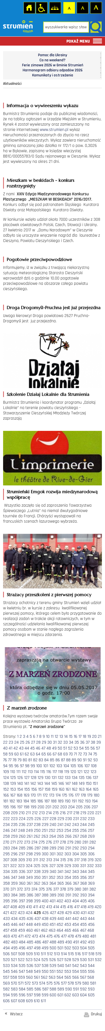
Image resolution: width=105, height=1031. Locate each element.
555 (83, 971)
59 (11, 754)
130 (47, 778)
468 (90, 930)
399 (37, 901)
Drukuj (96, 1014)
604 (83, 995)
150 (89, 783)
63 (32, 754)
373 (27, 889)
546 (14, 971)
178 (83, 795)
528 (67, 960)
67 (55, 754)
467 (83, 930)
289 (53, 848)
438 (45, 919)
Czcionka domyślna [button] (69, 7)
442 (75, 919)
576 (57, 983)
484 (22, 942)
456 (91, 924)
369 (91, 883)
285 (22, 848)
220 (90, 813)
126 (20, 778)
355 (75, 877)
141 (26, 783)
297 (22, 854)
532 (98, 960)
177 (77, 795)
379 (70, 889)
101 (45, 766)
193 (88, 801)
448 (29, 924)
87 (63, 760)
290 (60, 848)
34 (71, 742)
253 (60, 830)
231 (76, 819)
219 (83, 813)
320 (98, 860)
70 (71, 754)
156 (34, 789)
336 (22, 872)
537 (37, 966)
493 (91, 942)
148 (75, 783)
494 (6, 948)
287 (37, 848)
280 (77, 842)
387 (37, 895)
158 (47, 789)
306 (91, 854)
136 (89, 778)
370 (6, 889)
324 (29, 866)
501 (60, 948)
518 (91, 954)
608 (21, 1001)
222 (6, 819)
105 (73, 766)
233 (91, 819)
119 (66, 772)
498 (37, 948)
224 (22, 819)
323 (21, 866)
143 (40, 783)
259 (14, 836)
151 (95, 783)
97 (22, 766)
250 (37, 830)
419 (91, 907)
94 (5, 766)
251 (45, 830)
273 (27, 842)
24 (16, 742)
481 (93, 936)
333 (98, 866)
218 (76, 813)
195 (6, 807)
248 (21, 830)
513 (57, 954)
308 (13, 860)
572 (28, 983)
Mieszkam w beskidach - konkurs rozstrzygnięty (40, 183)
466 (75, 930)
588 (53, 989)
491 (76, 942)
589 (60, 989)
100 (39, 766)
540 (60, 966)
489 (60, 942)
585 (30, 989)
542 (75, 966)
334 (6, 872)
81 (30, 760)
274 (34, 842)
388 (45, 895)
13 (61, 736)
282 (92, 842)
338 (37, 872)
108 (94, 766)
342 (67, 872)
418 (84, 907)
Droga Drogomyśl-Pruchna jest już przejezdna (54, 307)
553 (67, 971)
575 (49, 983)
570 (14, 983)
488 (53, 942)
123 (93, 772)
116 (48, 772)
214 (49, 813)
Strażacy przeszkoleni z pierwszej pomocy (49, 594)
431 (84, 913)
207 (95, 807)
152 (6, 789)
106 (80, 766)
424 (29, 913)
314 (56, 860)
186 (40, 801)
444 (91, 919)
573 (35, 983)
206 (87, 807)
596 (22, 995)
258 (6, 836)
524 (37, 960)
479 (78, 936)
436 (30, 919)
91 (85, 760)
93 (95, 760)
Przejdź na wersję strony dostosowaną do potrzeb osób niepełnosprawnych (41, 7)
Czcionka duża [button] (96, 7)
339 (45, 872)
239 (45, 825)
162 (75, 789)
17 (79, 736)
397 (22, 901)
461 (37, 930)
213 (42, 813)
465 (67, 930)
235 (14, 825)
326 (44, 866)
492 (83, 942)
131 (54, 778)
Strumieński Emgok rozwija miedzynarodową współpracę (52, 494)
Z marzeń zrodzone (27, 708)
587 (45, 989)
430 (76, 913)
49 (54, 748)
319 (91, 860)
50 (60, 748)
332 (90, 866)
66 (49, 754)
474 (42, 936)
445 (6, 924)
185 (33, 801)
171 (39, 795)
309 (21, 860)
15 (71, 736)
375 (42, 889)
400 (45, 901)
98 (27, 766)
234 (6, 825)
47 (43, 748)
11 (52, 736)
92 (90, 760)
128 (33, 778)
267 (76, 836)
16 (75, 736)
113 (30, 772)
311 (35, 860)
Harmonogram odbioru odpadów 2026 (53, 70)
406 (91, 901)
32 (60, 742)
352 (52, 877)
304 (75, 854)
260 (22, 836)
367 (76, 883)
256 (83, 830)
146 (61, 783)
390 (60, 895)
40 (5, 748)
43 (21, 748)
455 (83, 924)
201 (48, 807)
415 (63, 907)
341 (60, 872)
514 (64, 954)
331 (83, 866)
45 (32, 748)
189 (61, 801)
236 (22, 825)
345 (91, 872)
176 (71, 795)
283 (6, 848)
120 (73, 772)
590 (68, 989)
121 (79, 772)
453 (67, 924)
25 (22, 742)
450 (45, 924)
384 (14, 895)
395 (6, 901)
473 (35, 936)
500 (53, 948)
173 (51, 795)
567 (83, 977)
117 (54, 772)
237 (30, 825)
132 (61, 778)
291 (68, 848)
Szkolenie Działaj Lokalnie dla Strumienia (48, 394)
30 (49, 742)
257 (91, 830)
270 (6, 842)
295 (6, 854)
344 (83, 872)
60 (16, 754)
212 (35, 813)
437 (37, 919)
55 (87, 748)
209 (14, 813)
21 (99, 736)
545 (6, 971)
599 (45, 995)
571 (21, 983)
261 (29, 836)
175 (64, 795)
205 (79, 807)
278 (63, 842)
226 (37, 819)
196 (13, 807)
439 (53, 919)
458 (13, 930)
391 (68, 895)
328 (60, 866)
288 (45, 848)
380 (77, 889)
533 (6, 966)
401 (52, 901)
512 (50, 954)
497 (30, 948)
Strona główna (29, 7)
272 (20, 842)
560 (29, 977)
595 (14, 995)
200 (41, 807)
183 (19, 801)
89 (74, 760)
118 (60, 772)
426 (45, 913)
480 (85, 936)
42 (15, 748)
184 (26, 801)
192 (81, 801)
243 (75, 825)
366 (68, 883)
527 (60, 960)
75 (95, 754)
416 (70, 907)
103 (59, 766)
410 (29, 907)
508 (21, 954)
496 (22, 948)
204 (71, 807)
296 (14, 854)
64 (38, 754)
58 (5, 754)
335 (14, 872)
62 (27, 754)
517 (84, 954)
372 (20, 889)
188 (54, 801)
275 (42, 842)
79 (20, 760)
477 (64, 936)
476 (57, 936)
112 (24, 772)
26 (27, 742)
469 (6, 936)
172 (45, 795)
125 (13, 778)
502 (67, 948)
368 (83, 883)
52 (70, 748)
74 (90, 754)
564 (60, 977)
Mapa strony (55, 7)
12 (56, 736)
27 (33, 742)
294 (91, 848)
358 (6, 883)
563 (52, 977)
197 (19, 807)
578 (71, 983)
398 (29, 901)
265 (60, 836)
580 (85, 983)
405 (83, 901)
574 (42, 983)
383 (6, 895)
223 (14, 819)
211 (28, 813)
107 (87, 766)
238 (37, 825)
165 (96, 789)
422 (13, 913)
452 (60, 924)
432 (91, 913)
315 (63, 860)
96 (16, 766)
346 (6, 877)
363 (44, 883)
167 (12, 795)
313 (49, 860)
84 (46, 760)
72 (80, 754)
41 (10, 748)
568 (90, 977)
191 (74, 801)
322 (13, 866)
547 (22, 971)
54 (81, 748)
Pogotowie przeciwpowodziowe (39, 259)
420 (98, 907)
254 (67, 830)
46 (38, 748)
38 (93, 742)
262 (37, 836)
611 (43, 1001)
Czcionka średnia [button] (82, 7)
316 (70, 860)
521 (14, 960)
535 (22, 966)
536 (30, 966)
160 (61, 789)
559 (21, 977)
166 (6, 795)
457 (6, 930)
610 (37, 1001)
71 (75, 754)
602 (67, 995)
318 (84, 860)
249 (29, 830)
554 (75, 971)
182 (12, 801)
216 (63, 813)
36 (82, 742)
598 (37, 995)
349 (29, 877)
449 (37, 924)
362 (37, 883)
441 (68, 919)
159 (54, 789)
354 (67, 877)
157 (40, 789)
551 (52, 971)
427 (53, 913)
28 (38, 742)
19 (89, 736)
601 (60, 995)
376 (49, 889)
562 (44, 977)
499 (45, 948)
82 (35, 760)
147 (68, 783)
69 (65, 754)
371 (13, 889)
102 (52, 766)
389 (53, 895)
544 (91, 966)
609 (29, 1001)
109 (6, 772)
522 (21, 960)
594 (6, 995)
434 (14, 919)
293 (83, 848)
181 (5, 801)
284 (14, 848)
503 (75, 948)
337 (30, 872)
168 (19, 795)
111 (18, 772)
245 (91, 825)
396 (14, 901)
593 (91, 989)
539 (53, 966)
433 (6, 919)
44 (27, 748)
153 (13, 789)
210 (22, 813)
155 (27, 789)
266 (68, 836)
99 (33, 766)
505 (91, 948)
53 (76, 748)
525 (44, 960)
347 (14, 877)
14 (66, 736)
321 (6, 866)
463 (52, 930)
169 (26, 795)
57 (98, 748)
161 (68, 789)
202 (55, 807)
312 (42, 860)
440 (60, 919)
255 (75, 830)
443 (83, 919)
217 (69, 813)
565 (67, 977)
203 (63, 807)
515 (71, 954)
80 (25, 760)
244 (83, 825)
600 (53, 995)
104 (66, 766)
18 (84, 736)
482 (6, 942)
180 (96, 795)
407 (6, 907)
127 (26, 778)
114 (36, 772)
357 (91, 877)
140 (20, 783)
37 (88, 742)
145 (54, 783)
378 (63, 889)
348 (21, 877)
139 (13, 783)
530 (83, 960)
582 (6, 989)
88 (68, 760)
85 (52, 760)
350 (37, 877)
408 (13, 907)
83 (41, 760)
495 (14, 948)
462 (44, 930)
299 (37, 854)
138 (6, 783)
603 (75, 995)
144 (47, 783)
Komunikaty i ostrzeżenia (52, 75)
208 (6, 813)
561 (37, 977)
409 (21, 907)
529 (75, 960)
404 (75, 901)
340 (53, 872)
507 (14, 954)
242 (67, 825)
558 (13, 977)
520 (6, 960)
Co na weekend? (52, 60)
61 (22, 754)
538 (45, 966)
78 (15, 760)
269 (91, 836)
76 (5, 760)
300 (45, 854)
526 (52, 960)
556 (91, 971)
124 (6, 778)
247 (14, 830)
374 (34, 889)
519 (98, 954)
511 (43, 954)
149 (82, 783)
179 (89, 795)
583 (14, 989)
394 (91, 895)
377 (56, 889)
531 (91, 960)
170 (33, 795)
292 (75, 848)
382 (92, 889)
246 (6, 830)
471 (21, 936)
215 (56, 813)
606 (6, 1001)
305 (83, 854)
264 (52, 836)
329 (67, 866)
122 (86, 772)
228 (53, 819)
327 (52, 866)
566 (75, 977)
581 (93, 983)
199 (33, 807)
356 (83, 877)
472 (28, 936)
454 (75, 924)
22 (5, 742)
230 (68, 819)
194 (95, 801)
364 (52, 883)
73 (85, 754)
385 (22, 895)
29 (44, 742)
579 (78, 983)
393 (83, 895)
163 (82, 789)
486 (37, 942)
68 (60, 754)
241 (60, 825)
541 (68, 966)
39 (98, 742)
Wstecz (16, 1014)
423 (21, 913)
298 (29, 854)
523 (29, 960)
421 (6, 913)
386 (30, 895)
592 (83, 989)
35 (76, 742)
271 (13, 842)
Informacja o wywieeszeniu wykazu (42, 105)
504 (83, 948)
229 (60, 819)
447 (22, 924)
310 (29, 860)
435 (22, 919)
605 (91, 995)
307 (6, 860)
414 (56, 907)
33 (65, 742)
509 (29, 954)
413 (49, 907)
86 (57, 760)
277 (56, 842)
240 (53, 825)
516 (78, 954)
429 (68, 913)
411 (35, 907)
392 (75, 895)
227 (45, 819)
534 (14, 966)
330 (75, 866)
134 (75, 778)
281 (85, 842)
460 (29, 930)
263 (44, 836)
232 (83, 819)
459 (21, 930)
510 (37, 954)
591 (76, 989)
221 (98, 813)
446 (14, 924)
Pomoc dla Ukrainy (52, 55)
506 (6, 954)
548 (29, 971)
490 (68, 942)
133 (68, 778)
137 (95, 778)
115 (42, 772)
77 (9, 760)
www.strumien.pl (54, 129)
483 (14, 942)
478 (71, 936)
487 (45, 942)
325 (37, 866)
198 (26, 807)
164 (89, 789)
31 (55, 742)
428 (60, 913)
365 (60, 883)
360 (22, 883)
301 (52, 854)
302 (60, 854)
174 (58, 795)
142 (33, 783)
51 (65, 748)
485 (30, 942)
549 (37, 971)
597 (30, 995)
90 (79, 760)
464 (60, 930)
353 (60, 877)
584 (22, 989)
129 (40, 778)
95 (11, 766)
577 (64, 983)
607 (14, 1001)
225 (30, 819)
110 (12, 772)
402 (60, 901)
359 (14, 883)
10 (48, 736)
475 (49, 936)
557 (6, 977)
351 (45, 877)
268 (83, 836)
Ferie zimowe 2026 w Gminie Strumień (52, 65)
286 (30, 848)
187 (47, 801)
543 (83, 966)
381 (85, 889)
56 (92, 748)
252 (52, 830)
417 (77, 907)
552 (60, 971)
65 (43, 754)
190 (68, 801)
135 (82, 778)
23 (11, 742)
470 (14, 936)
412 (42, 907)
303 (67, 854)
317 (77, 860)
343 (75, 872)
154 (20, 789)
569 (6, 983)
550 (45, 971)
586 (37, 989)
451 (52, 924)
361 (29, 883)
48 (48, 748)
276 (49, 842)
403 (67, 901)
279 (70, 842)
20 (94, 736)
